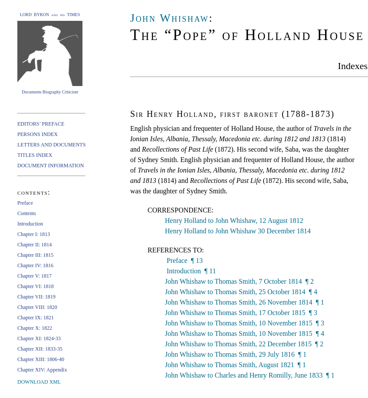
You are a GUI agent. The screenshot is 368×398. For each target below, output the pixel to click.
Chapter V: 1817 (34, 276)
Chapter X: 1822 (34, 328)
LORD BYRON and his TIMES (50, 14)
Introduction (30, 224)
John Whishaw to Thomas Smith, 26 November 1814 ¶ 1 (244, 302)
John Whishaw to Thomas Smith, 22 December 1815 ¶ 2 (244, 344)
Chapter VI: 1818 (35, 286)
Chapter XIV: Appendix (42, 370)
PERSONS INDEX (37, 134)
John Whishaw (169, 18)
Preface (25, 203)
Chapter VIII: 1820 (37, 307)
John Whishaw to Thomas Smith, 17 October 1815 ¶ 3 (241, 312)
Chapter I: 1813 (33, 234)
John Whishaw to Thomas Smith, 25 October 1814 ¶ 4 (241, 291)
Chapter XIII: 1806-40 (40, 359)
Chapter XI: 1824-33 (39, 338)
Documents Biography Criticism (50, 92)
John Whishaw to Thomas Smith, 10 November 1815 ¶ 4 (244, 333)
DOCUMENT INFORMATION (50, 166)
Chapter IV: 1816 (35, 265)
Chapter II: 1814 (34, 245)
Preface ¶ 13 (184, 260)
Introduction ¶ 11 (190, 271)
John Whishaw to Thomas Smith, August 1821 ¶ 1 (235, 364)
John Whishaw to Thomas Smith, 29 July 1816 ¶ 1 (235, 354)
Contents (26, 213)
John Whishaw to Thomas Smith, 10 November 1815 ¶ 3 (244, 323)
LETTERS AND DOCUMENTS (51, 145)
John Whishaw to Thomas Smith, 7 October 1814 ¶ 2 (239, 281)
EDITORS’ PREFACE (40, 124)
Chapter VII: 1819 (36, 297)
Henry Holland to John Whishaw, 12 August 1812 (234, 220)
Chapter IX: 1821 (35, 318)
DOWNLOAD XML (39, 382)
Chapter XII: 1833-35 (39, 349)
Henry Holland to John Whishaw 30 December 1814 (238, 231)
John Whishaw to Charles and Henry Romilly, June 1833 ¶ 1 (250, 375)
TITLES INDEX (34, 155)
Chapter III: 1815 (35, 255)
